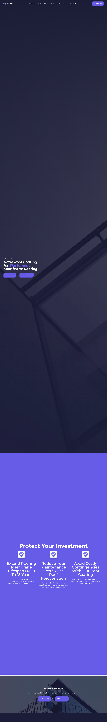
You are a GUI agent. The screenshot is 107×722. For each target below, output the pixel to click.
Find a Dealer (26, 275)
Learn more (10, 275)
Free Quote (98, 3)
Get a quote (45, 698)
